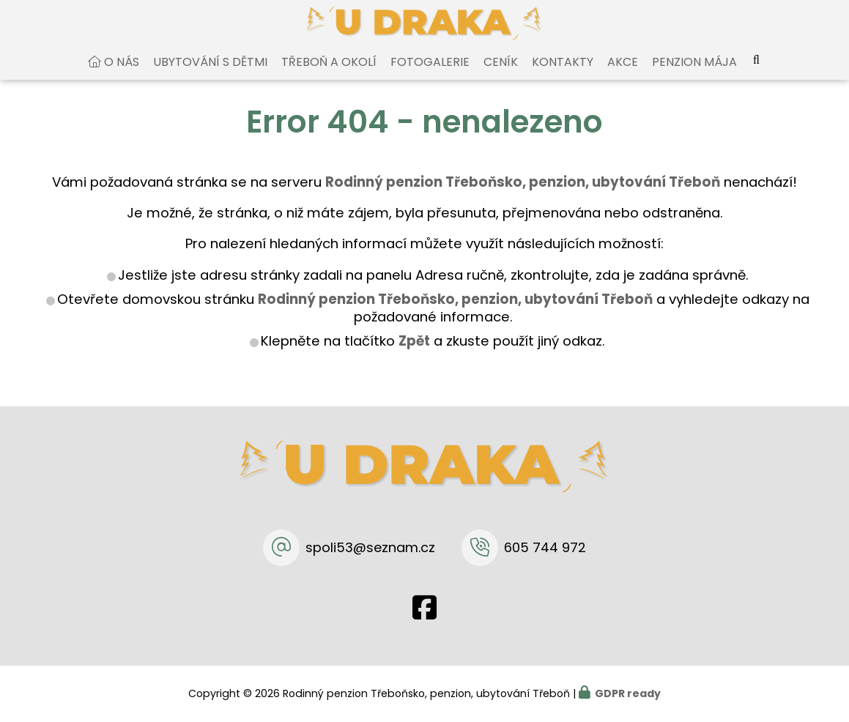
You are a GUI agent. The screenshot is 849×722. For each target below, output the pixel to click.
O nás (121, 75)
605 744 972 (545, 547)
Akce (622, 75)
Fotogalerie (430, 75)
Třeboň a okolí (329, 75)
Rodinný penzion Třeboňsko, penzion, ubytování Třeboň (455, 313)
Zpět (414, 355)
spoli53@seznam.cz (370, 547)
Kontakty (562, 75)
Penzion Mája (694, 75)
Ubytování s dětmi (210, 75)
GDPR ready (628, 693)
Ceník (500, 75)
